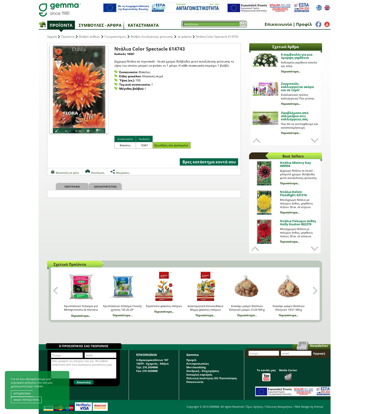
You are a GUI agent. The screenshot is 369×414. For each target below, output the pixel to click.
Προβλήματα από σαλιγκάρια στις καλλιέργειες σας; (294, 116)
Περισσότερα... (291, 71)
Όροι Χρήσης (254, 406)
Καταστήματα (143, 25)
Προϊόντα (61, 25)
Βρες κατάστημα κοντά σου (209, 162)
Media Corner (288, 375)
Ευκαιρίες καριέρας (199, 374)
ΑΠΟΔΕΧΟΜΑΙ (22, 393)
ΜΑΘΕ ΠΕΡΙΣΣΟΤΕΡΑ (26, 400)
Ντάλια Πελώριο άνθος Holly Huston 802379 (298, 222)
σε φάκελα (184, 37)
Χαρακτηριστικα (105, 186)
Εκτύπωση (97, 173)
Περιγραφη (72, 186)
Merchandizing (196, 367)
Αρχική (52, 37)
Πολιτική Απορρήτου (278, 406)
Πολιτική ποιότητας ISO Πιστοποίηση (211, 378)
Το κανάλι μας (266, 374)
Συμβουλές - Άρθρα (100, 25)
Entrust (318, 406)
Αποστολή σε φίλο (67, 173)
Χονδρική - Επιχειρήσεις (202, 371)
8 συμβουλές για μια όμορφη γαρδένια (296, 56)
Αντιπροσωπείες (197, 363)
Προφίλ (304, 24)
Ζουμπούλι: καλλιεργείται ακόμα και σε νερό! (297, 86)
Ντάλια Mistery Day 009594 (295, 164)
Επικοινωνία (278, 24)
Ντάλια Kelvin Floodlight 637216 (293, 193)
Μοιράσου (123, 173)
